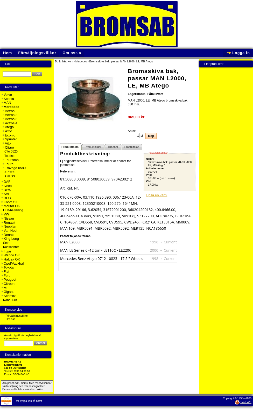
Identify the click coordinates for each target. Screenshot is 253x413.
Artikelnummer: (155, 168)
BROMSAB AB (21, 374)
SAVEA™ (245, 402)
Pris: (149, 174)
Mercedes (81, 61)
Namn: (150, 158)
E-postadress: (11, 338)
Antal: (132, 131)
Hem (70, 61)
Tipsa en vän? (156, 195)
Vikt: (149, 181)
